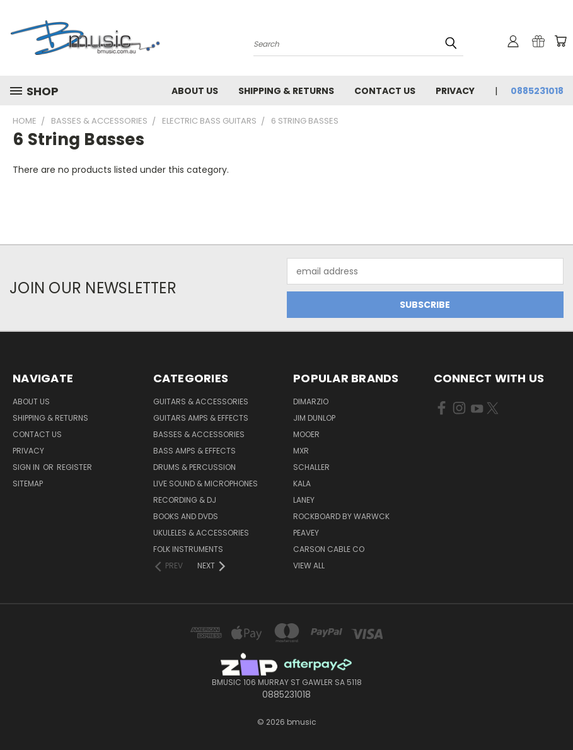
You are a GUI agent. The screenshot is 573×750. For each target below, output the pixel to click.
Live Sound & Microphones (205, 483)
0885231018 (537, 91)
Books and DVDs (185, 516)
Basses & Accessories (199, 434)
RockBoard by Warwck (341, 516)
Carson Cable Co (328, 549)
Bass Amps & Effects (194, 450)
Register (74, 467)
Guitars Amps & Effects (200, 418)
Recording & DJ (184, 500)
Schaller (311, 467)
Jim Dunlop (314, 418)
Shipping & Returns (286, 91)
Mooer (306, 434)
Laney (304, 500)
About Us (194, 91)
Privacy (455, 91)
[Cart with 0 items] (560, 41)
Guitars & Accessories (200, 401)
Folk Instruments (188, 549)
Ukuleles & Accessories (201, 532)
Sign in (27, 467)
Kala (302, 483)
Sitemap (28, 483)
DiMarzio (310, 401)
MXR (301, 450)
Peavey (306, 532)
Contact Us (384, 91)
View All (309, 565)
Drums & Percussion (194, 467)
